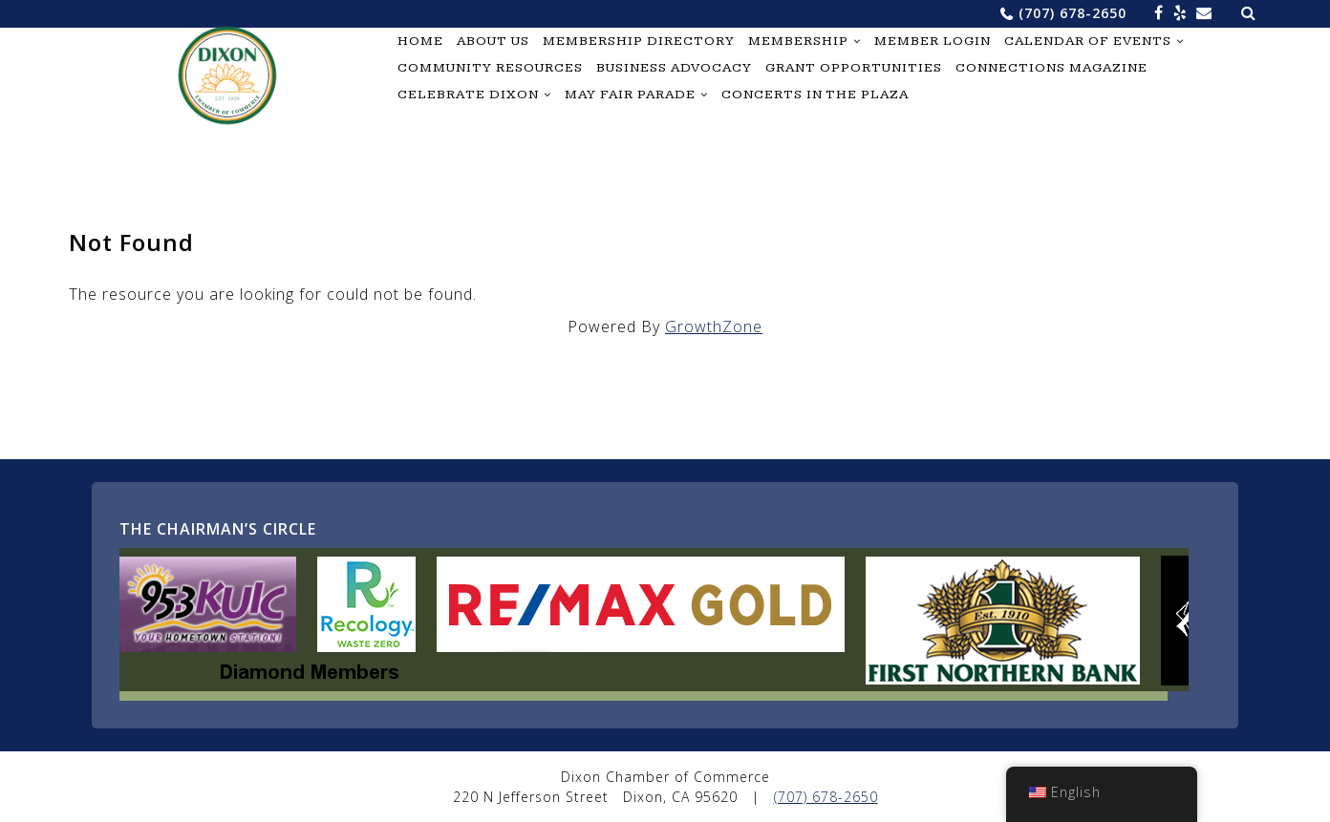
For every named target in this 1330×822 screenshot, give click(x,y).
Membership (798, 41)
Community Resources (490, 67)
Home (420, 41)
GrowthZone (713, 326)
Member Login (932, 41)
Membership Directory (639, 41)
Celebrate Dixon (468, 94)
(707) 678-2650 (1072, 13)
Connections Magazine (1051, 67)
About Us (493, 41)
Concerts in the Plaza (815, 94)
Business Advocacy (674, 67)
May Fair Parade (630, 94)
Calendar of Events (1087, 41)
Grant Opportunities (853, 67)
